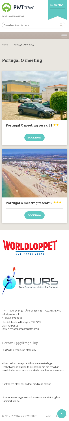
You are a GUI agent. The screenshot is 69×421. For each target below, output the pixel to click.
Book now (34, 137)
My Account (57, 5)
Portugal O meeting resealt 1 (32, 125)
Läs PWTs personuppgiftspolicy (19, 349)
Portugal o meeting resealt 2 (34, 203)
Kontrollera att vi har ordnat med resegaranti (26, 384)
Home (5, 44)
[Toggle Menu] (64, 35)
